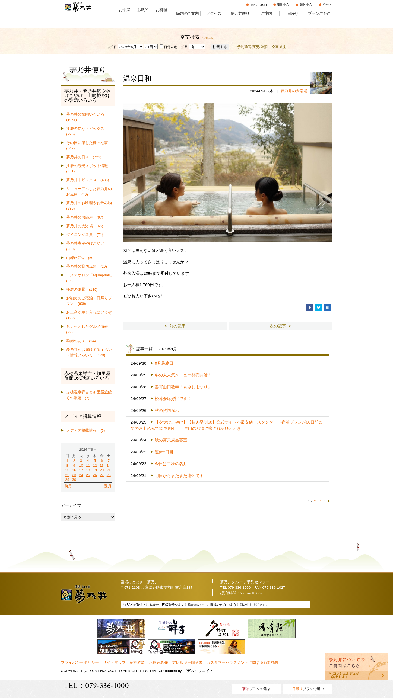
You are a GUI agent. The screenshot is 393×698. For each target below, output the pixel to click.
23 (74, 475)
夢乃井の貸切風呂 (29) (86, 266)
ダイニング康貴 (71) (84, 235)
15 (67, 470)
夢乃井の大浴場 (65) (84, 226)
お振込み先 (158, 663)
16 (74, 470)
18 (88, 470)
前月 (68, 486)
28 (109, 475)
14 (109, 465)
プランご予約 (319, 13)
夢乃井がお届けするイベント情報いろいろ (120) (89, 352)
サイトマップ (114, 663)
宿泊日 (112, 47)
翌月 (108, 486)
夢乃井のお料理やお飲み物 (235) (90, 205)
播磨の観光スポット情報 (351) (89, 168)
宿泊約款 (137, 663)
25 (88, 475)
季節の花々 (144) (82, 341)
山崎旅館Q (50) (80, 258)
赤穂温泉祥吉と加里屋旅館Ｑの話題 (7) (89, 395)
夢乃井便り (240, 13)
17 (81, 470)
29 (67, 480)
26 (95, 475)
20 (102, 470)
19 (95, 470)
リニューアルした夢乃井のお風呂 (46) (89, 191)
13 (102, 465)
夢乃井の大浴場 (294, 91)
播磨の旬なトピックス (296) (87, 131)
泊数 (184, 47)
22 (67, 475)
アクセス (213, 13)
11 (88, 465)
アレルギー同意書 (187, 663)
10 (81, 465)
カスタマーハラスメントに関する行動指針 (243, 663)
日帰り (292, 13)
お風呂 (142, 10)
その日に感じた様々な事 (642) (89, 145)
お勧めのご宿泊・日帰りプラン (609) (89, 301)
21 (109, 470)
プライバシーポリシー (80, 663)
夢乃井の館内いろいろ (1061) (87, 117)
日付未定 (168, 47)
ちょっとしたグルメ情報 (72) (89, 329)
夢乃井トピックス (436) (87, 180)
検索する (220, 47)
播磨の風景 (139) (82, 289)
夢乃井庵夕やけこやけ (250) (87, 246)
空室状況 (279, 47)
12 (95, 465)
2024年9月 (88, 449)
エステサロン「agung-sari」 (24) (90, 278)
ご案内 (266, 13)
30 (74, 480)
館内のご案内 (187, 13)
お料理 (161, 10)
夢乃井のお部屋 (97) (84, 217)
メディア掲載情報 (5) (85, 430)
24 (81, 475)
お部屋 (124, 10)
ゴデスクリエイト (198, 671)
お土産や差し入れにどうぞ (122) (90, 315)
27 (102, 475)
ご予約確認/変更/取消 (250, 47)
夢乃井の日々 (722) (84, 157)
